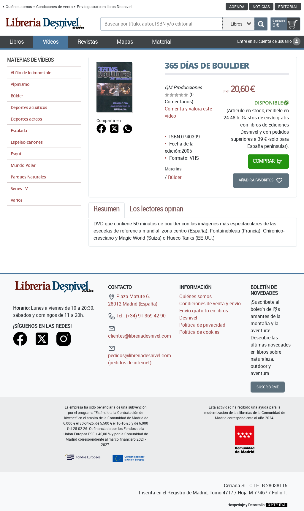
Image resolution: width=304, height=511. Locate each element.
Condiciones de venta (54, 6)
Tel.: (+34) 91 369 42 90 (137, 315)
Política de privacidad (202, 325)
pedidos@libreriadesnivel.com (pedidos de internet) (139, 355)
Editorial (288, 6)
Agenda (236, 6)
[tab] (106, 210)
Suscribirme (267, 387)
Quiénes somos (19, 6)
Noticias (261, 6)
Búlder (174, 177)
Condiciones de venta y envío (210, 303)
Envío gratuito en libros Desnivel (104, 6)
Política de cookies (199, 332)
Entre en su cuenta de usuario (268, 41)
